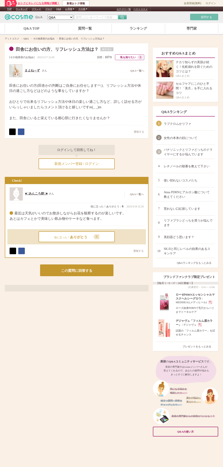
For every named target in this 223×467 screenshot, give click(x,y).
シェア (21, 132)
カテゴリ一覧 (124, 9)
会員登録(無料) (192, 3)
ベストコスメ (140, 9)
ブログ (48, 9)
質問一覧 (85, 28)
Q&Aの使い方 (196, 431)
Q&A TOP (31, 28)
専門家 (191, 28)
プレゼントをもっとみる (198, 346)
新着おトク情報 (76, 3)
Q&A (58, 9)
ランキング (22, 9)
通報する (136, 131)
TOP (9, 9)
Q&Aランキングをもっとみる (196, 262)
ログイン (211, 3)
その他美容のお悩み (22, 57)
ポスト (12, 132)
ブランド (36, 9)
